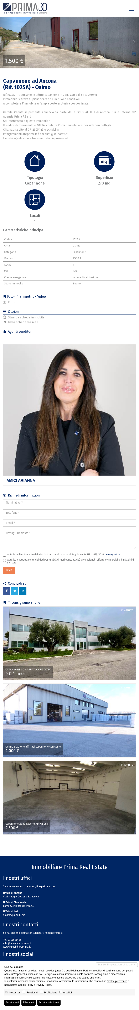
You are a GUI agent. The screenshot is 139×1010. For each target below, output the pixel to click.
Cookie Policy (25, 984)
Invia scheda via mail (20, 322)
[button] (7, 42)
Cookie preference (117, 981)
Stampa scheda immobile (24, 317)
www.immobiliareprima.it (17, 946)
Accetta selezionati (48, 1002)
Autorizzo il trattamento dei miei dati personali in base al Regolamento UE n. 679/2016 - (61, 555)
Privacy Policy (113, 554)
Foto (9, 302)
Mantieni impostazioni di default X (116, 964)
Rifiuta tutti (29, 1002)
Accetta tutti (12, 1002)
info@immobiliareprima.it (17, 943)
